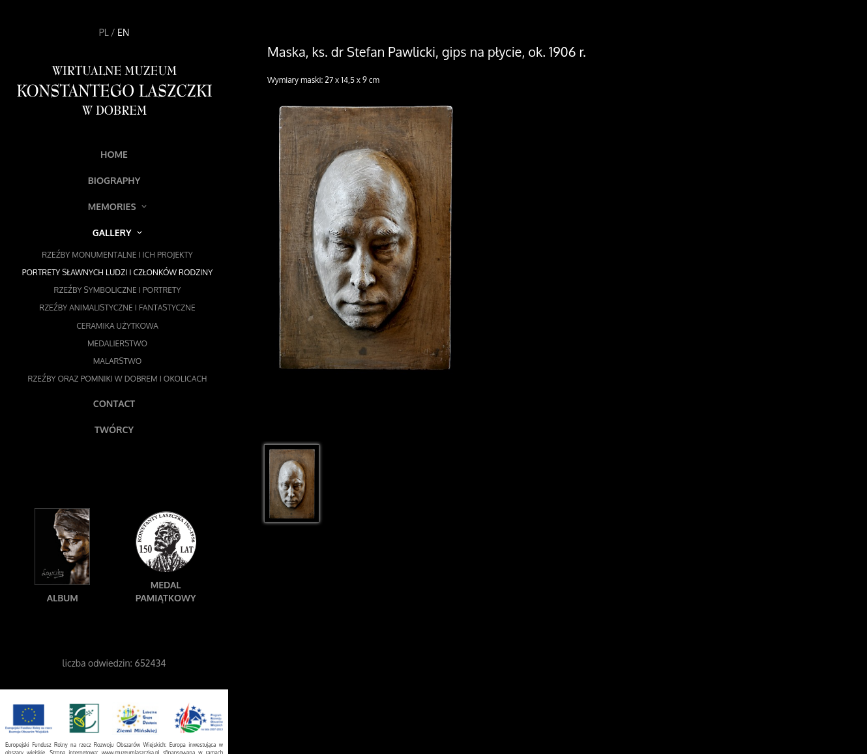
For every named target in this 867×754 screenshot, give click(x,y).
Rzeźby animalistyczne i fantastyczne (117, 307)
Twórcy (114, 429)
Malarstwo (117, 361)
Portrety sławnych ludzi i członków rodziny (117, 272)
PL (104, 32)
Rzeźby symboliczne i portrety (117, 290)
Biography (114, 180)
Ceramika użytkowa (117, 326)
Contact (114, 403)
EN (123, 32)
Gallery (117, 232)
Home (114, 154)
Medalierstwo (117, 343)
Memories (117, 206)
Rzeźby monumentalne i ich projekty (117, 255)
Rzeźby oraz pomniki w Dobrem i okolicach (117, 379)
